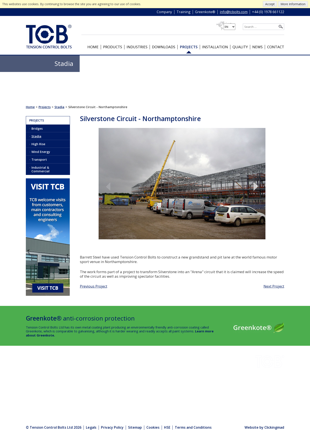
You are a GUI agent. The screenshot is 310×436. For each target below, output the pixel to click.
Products (112, 46)
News (257, 46)
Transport (39, 159)
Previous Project (93, 286)
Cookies (153, 427)
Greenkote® (205, 12)
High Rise (38, 144)
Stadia (36, 136)
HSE (64, 380)
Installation (215, 46)
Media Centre (73, 397)
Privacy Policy (112, 427)
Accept (270, 4)
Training (184, 12)
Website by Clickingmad (264, 427)
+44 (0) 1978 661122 (268, 12)
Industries (137, 46)
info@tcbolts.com (234, 12)
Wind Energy (40, 152)
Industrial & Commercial (40, 169)
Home (93, 46)
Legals (91, 427)
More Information (293, 4)
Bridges (37, 128)
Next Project (274, 286)
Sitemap (135, 427)
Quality (240, 46)
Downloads (163, 46)
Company (164, 12)
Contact (275, 46)
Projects (189, 46)
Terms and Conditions (193, 427)
